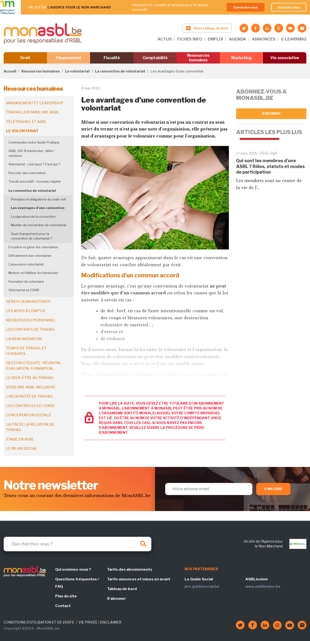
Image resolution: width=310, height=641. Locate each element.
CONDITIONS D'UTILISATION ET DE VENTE (39, 622)
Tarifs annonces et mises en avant (138, 579)
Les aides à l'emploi (26, 311)
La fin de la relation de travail (30, 427)
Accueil (10, 71)
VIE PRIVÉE (87, 622)
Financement (68, 58)
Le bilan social (21, 448)
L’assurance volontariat (26, 264)
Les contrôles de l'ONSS (30, 406)
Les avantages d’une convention (37, 208)
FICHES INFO (189, 39)
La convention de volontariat (120, 71)
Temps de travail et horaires (26, 351)
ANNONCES (263, 39)
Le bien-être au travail (30, 378)
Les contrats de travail (30, 329)
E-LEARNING (293, 39)
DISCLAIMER (110, 622)
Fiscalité (112, 58)
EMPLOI (215, 39)
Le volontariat (77, 71)
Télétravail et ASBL (26, 122)
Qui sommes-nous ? (73, 569)
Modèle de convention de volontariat (38, 225)
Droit (25, 58)
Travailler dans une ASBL (32, 112)
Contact (63, 606)
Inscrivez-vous (289, 7)
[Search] (77, 544)
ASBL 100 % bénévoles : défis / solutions (31, 153)
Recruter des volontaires (27, 173)
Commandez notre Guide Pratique (34, 142)
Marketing (241, 58)
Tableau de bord (122, 589)
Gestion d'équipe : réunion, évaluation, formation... (33, 366)
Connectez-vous (245, 7)
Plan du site (66, 596)
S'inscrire (273, 489)
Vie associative (284, 58)
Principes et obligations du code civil (38, 199)
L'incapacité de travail (29, 396)
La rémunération (24, 339)
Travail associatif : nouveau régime (34, 181)
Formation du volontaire (26, 281)
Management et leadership (34, 103)
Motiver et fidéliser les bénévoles (33, 273)
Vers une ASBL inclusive (30, 387)
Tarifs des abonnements (129, 569)
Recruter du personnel (31, 320)
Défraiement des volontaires (29, 255)
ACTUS (164, 39)
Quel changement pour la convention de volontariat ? (31, 236)
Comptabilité (155, 58)
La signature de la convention (33, 216)
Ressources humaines (198, 57)
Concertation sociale (28, 415)
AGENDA (237, 39)
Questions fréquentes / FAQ (77, 583)
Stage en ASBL (20, 439)
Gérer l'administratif (28, 301)
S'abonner (271, 113)
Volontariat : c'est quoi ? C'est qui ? (34, 164)
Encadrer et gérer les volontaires (33, 247)
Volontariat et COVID (23, 290)
